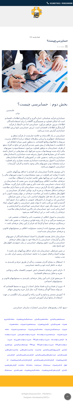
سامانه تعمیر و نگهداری (41, 319)
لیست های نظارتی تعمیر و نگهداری (45, 354)
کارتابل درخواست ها (57, 339)
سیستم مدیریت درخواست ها (46, 334)
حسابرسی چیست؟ (57, 41)
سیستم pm (8, 370)
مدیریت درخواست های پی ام (22, 339)
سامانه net (29, 365)
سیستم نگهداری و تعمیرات (24, 319)
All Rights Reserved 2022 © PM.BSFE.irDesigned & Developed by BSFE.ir (36, 395)
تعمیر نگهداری (18, 370)
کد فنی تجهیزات (57, 365)
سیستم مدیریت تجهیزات (18, 329)
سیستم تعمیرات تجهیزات (28, 324)
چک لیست (38, 349)
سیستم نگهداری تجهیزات (52, 329)
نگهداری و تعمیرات (43, 324)
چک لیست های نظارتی (26, 349)
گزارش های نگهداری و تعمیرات (51, 370)
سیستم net (46, 365)
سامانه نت (21, 365)
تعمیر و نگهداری (55, 324)
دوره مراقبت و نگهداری (21, 344)
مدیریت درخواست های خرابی (26, 334)
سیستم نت (37, 365)
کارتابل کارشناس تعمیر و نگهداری (44, 360)
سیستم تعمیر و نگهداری (57, 319)
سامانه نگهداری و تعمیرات (32, 370)
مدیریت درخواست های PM (41, 339)
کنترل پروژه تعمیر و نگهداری (51, 349)
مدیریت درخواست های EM (45, 344)
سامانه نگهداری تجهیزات (35, 329)
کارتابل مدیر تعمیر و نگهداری (24, 354)
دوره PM (32, 344)
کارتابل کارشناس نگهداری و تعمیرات (21, 360)
